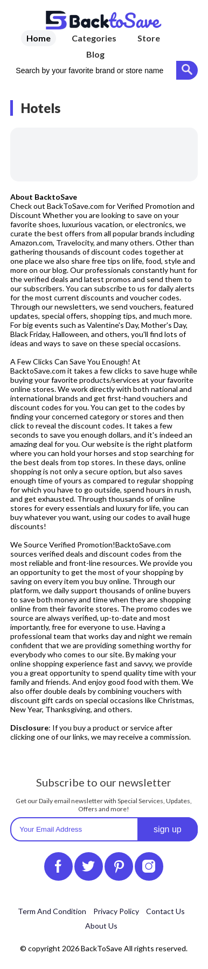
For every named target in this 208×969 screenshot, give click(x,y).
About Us (101, 925)
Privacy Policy (116, 911)
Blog (95, 54)
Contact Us (165, 911)
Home (38, 38)
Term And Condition (52, 911)
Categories (94, 38)
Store (148, 38)
